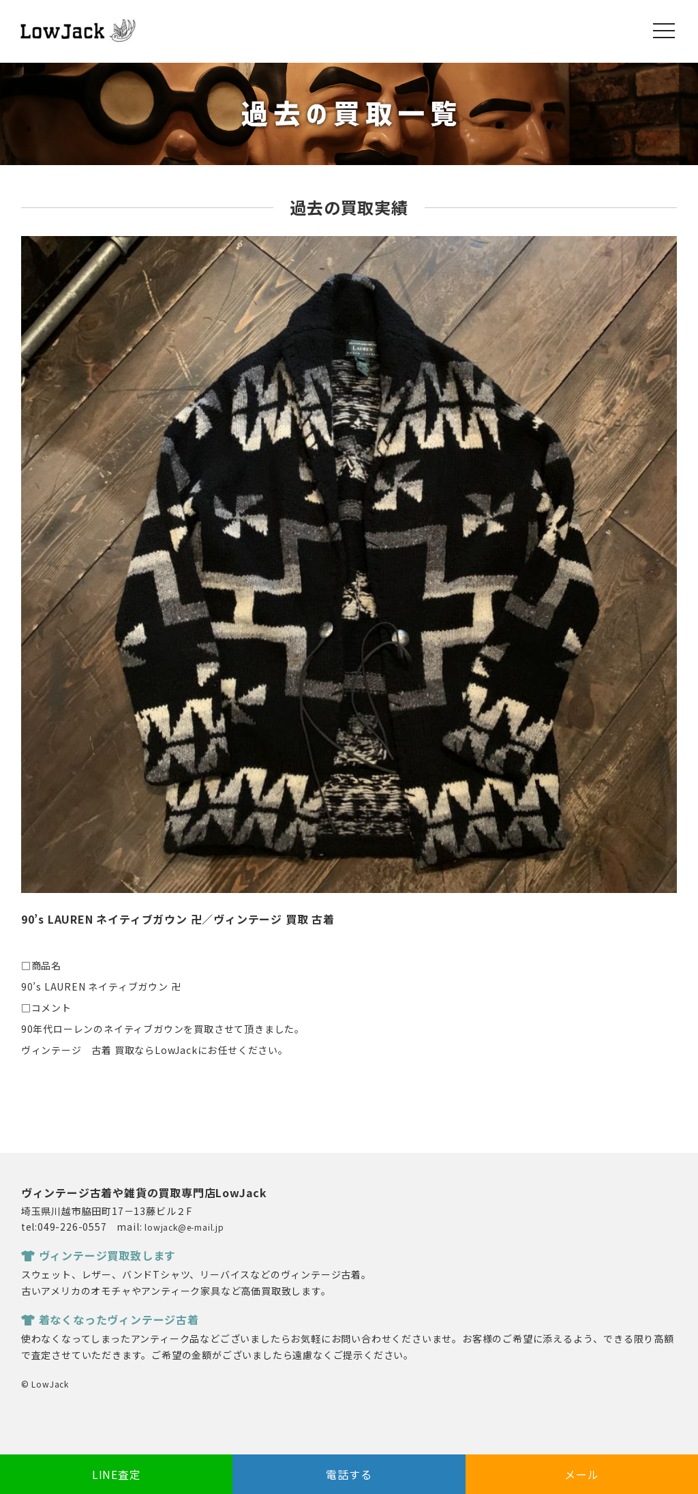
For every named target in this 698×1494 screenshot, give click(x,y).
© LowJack (45, 1384)
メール (581, 1474)
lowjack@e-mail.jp (184, 1227)
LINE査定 (116, 1474)
